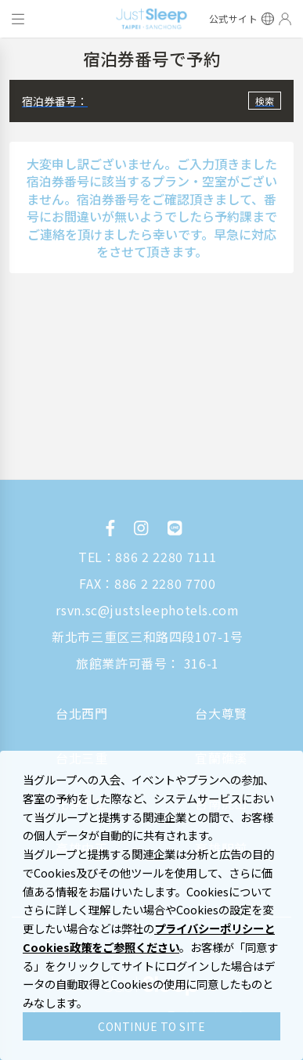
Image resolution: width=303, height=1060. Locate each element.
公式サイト (233, 18)
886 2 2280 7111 (166, 556)
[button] (151, 101)
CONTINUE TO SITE (151, 1026)
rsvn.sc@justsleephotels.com (147, 609)
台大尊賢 (221, 713)
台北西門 (82, 713)
